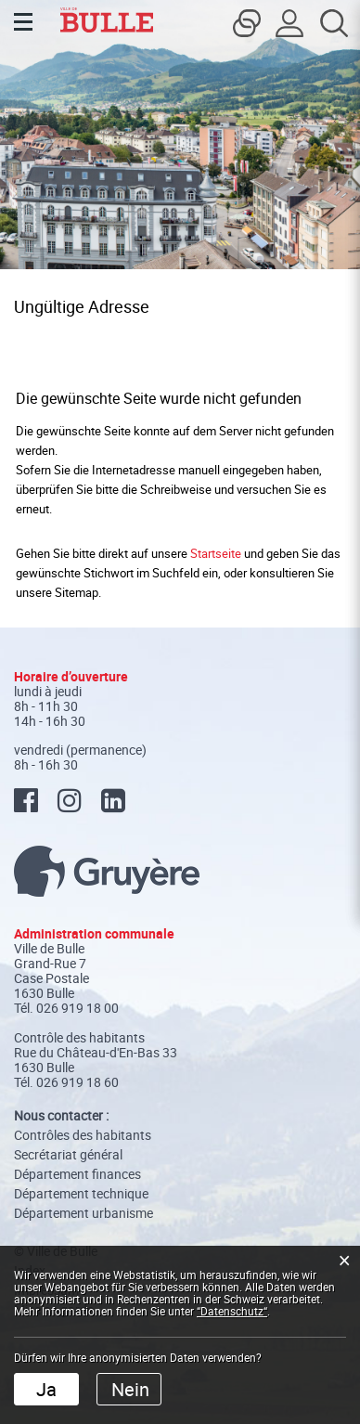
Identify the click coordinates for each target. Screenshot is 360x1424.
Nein (130, 1389)
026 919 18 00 (77, 1007)
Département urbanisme (83, 1213)
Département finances (77, 1174)
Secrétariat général (68, 1154)
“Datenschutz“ (232, 1310)
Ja (46, 1389)
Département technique (81, 1193)
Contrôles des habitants (82, 1135)
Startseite (215, 553)
